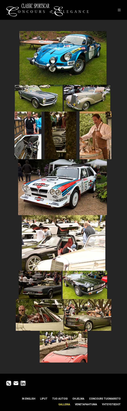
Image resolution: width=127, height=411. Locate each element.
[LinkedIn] (23, 383)
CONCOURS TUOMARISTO (105, 398)
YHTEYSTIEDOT (111, 404)
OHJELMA (78, 398)
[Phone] (8, 383)
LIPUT (43, 398)
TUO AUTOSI (60, 398)
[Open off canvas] (119, 10)
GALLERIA (64, 404)
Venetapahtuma (86, 404)
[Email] (16, 383)
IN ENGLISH (28, 398)
